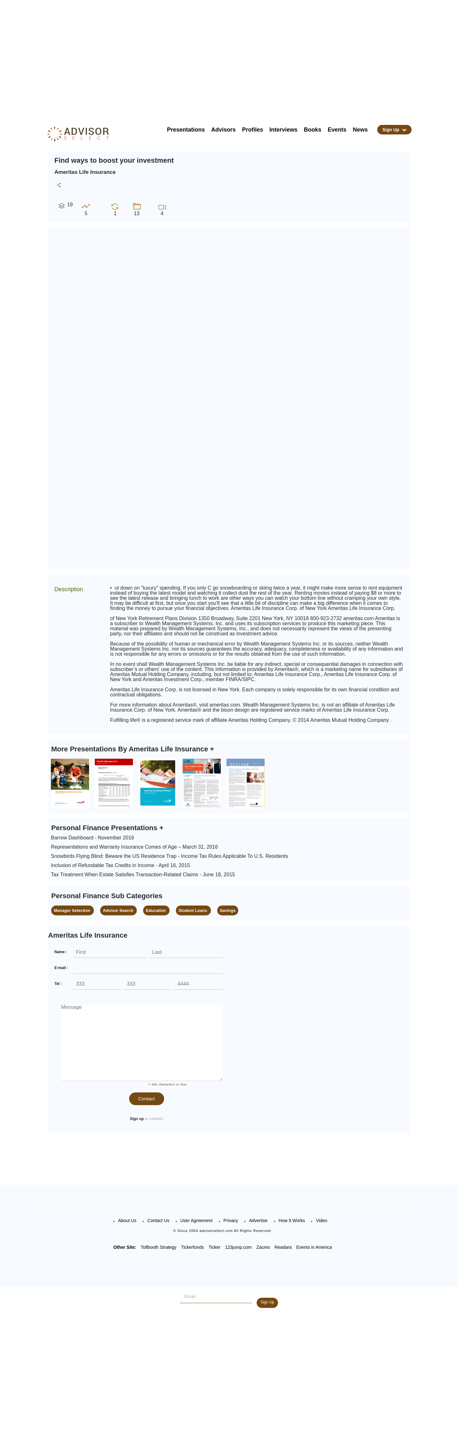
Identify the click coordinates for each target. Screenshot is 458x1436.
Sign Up (394, 129)
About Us (127, 1220)
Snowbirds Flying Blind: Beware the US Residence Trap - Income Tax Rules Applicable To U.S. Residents (169, 856)
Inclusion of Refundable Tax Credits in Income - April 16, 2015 (120, 865)
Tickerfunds (192, 1247)
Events (337, 130)
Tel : (58, 983)
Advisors (223, 130)
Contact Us (158, 1220)
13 (137, 209)
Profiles (252, 130)
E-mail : (61, 968)
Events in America (314, 1247)
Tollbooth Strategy (159, 1247)
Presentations (186, 130)
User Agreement (196, 1220)
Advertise (258, 1220)
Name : (60, 952)
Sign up (137, 1119)
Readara (283, 1247)
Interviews (283, 130)
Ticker (214, 1247)
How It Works (292, 1220)
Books (312, 130)
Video (321, 1220)
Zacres (263, 1247)
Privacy (231, 1220)
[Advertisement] (237, 57)
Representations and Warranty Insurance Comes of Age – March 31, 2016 (134, 847)
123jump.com (238, 1247)
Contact (146, 1098)
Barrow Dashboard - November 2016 (92, 837)
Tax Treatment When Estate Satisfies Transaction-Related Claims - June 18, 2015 (143, 874)
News (360, 130)
